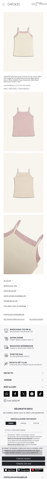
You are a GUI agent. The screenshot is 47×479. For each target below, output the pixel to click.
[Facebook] (15, 394)
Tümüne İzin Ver (23, 464)
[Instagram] (32, 394)
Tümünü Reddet (23, 459)
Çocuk (36, 423)
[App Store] (10, 470)
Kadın (11, 423)
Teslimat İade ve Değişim (16, 306)
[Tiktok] (40, 394)
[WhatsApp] (7, 394)
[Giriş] (33, 4)
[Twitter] (23, 394)
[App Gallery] (37, 470)
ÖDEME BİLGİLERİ (12, 301)
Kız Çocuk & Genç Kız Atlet (14, 319)
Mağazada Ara (11, 286)
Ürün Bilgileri (11, 291)
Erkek (23, 423)
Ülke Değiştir (13, 401)
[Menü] (3, 4)
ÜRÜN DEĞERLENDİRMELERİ (16, 296)
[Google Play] (23, 470)
